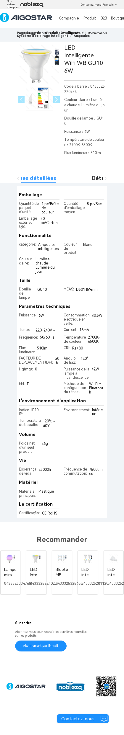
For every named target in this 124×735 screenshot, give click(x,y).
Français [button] (110, 4)
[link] (42, 36)
